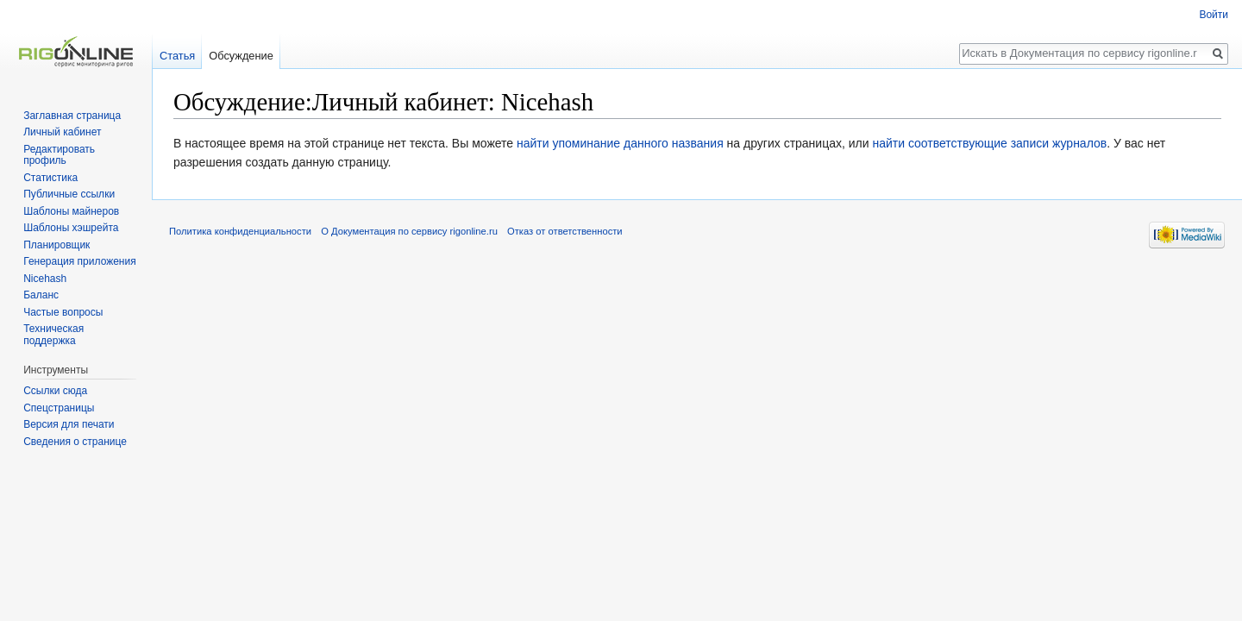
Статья (177, 55)
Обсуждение (241, 55)
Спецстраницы (58, 408)
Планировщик (56, 245)
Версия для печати (68, 424)
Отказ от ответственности (565, 231)
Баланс (41, 295)
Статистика (50, 178)
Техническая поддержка (53, 335)
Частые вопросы (63, 312)
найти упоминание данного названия (620, 143)
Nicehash (44, 279)
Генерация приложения (79, 261)
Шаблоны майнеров (71, 211)
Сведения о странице (75, 442)
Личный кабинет (62, 132)
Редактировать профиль (59, 155)
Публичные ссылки (69, 194)
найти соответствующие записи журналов (989, 143)
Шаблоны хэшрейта (70, 228)
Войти (1213, 15)
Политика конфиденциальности (240, 231)
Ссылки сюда (55, 391)
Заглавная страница (72, 116)
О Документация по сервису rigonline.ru (409, 231)
